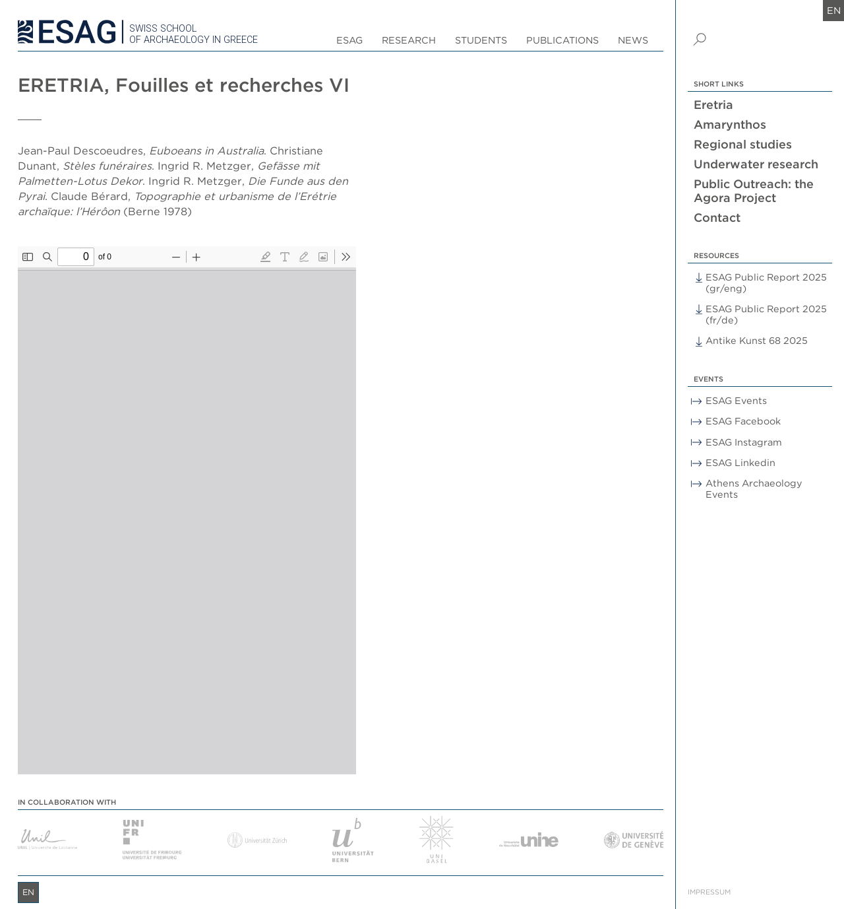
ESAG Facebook (743, 420)
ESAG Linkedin (740, 462)
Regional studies (743, 144)
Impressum (709, 892)
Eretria (713, 105)
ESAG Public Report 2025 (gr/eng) (766, 282)
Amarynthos (730, 124)
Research (409, 40)
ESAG (349, 40)
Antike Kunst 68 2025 (757, 340)
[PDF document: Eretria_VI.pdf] (187, 510)
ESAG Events (736, 400)
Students (481, 40)
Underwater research (756, 164)
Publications (562, 40)
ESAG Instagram (744, 442)
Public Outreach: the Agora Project (754, 191)
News (633, 40)
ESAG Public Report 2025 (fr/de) (766, 314)
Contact (717, 217)
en (834, 10)
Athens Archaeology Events (754, 488)
